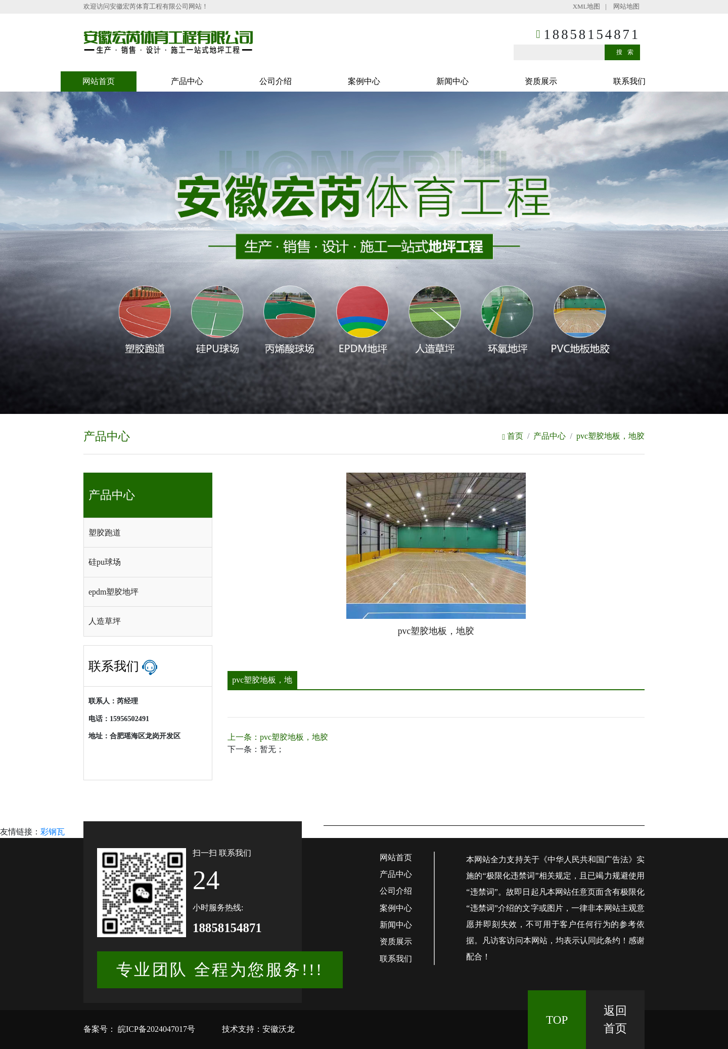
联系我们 (629, 81)
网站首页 (98, 81)
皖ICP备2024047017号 (155, 1029)
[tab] (148, 533)
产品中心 (187, 81)
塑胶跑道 (104, 532)
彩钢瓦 (52, 831)
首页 (512, 436)
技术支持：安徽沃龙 (258, 1029)
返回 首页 (615, 1019)
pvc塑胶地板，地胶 (610, 436)
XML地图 (586, 6)
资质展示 (541, 81)
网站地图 (626, 6)
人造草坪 (104, 621)
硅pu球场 (104, 562)
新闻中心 (452, 81)
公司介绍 (275, 81)
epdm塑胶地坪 (113, 592)
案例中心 (364, 81)
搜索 (627, 52)
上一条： (278, 737)
